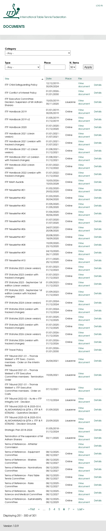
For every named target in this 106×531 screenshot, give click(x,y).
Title (7, 78)
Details (97, 84)
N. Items (74, 62)
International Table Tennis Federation (43, 17)
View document (84, 84)
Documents (14, 26)
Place (47, 62)
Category (10, 48)
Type (7, 62)
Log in (99, 5)
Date (49, 78)
